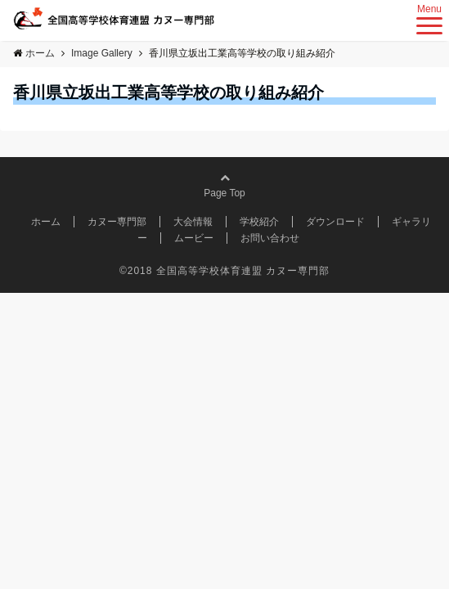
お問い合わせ (269, 238)
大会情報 (193, 221)
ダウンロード (335, 221)
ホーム (46, 221)
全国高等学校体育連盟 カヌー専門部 (243, 271)
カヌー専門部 (117, 221)
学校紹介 (259, 221)
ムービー (193, 238)
